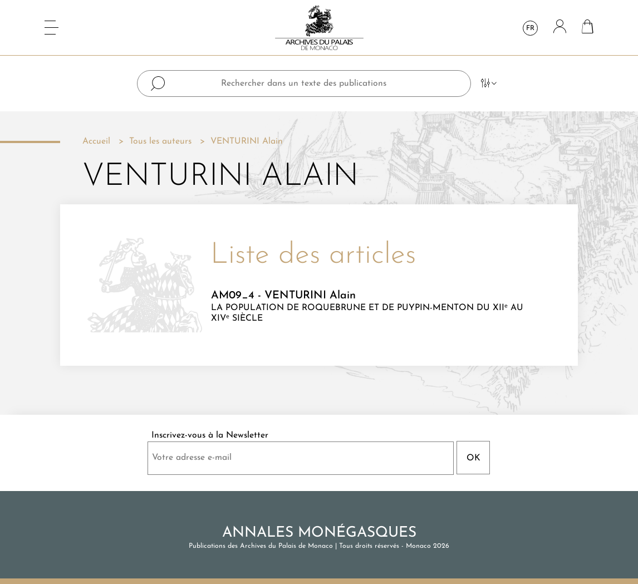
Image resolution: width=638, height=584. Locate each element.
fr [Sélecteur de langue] (530, 28)
